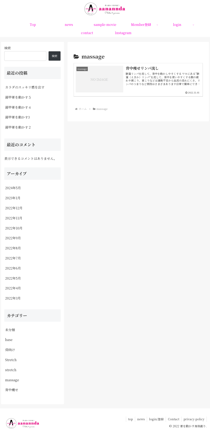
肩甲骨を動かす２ (18, 127)
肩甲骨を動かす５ (18, 97)
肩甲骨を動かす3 (17, 117)
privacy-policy (194, 419)
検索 (7, 48)
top (130, 419)
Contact (173, 419)
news (141, 419)
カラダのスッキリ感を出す (25, 87)
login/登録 (156, 419)
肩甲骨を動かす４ (18, 107)
